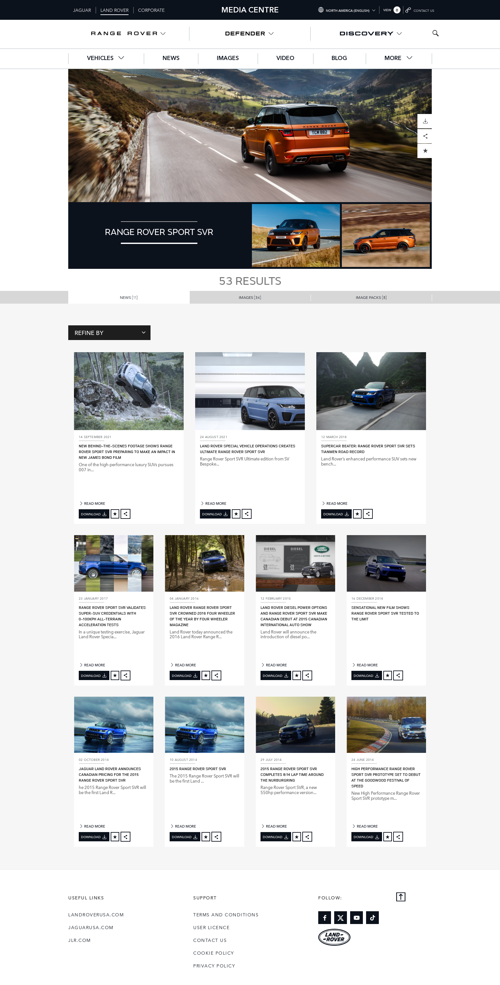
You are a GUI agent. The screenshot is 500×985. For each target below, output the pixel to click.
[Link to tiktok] (372, 917)
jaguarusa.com (91, 927)
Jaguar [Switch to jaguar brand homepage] (82, 10)
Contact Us (210, 940)
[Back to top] (401, 897)
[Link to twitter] (340, 917)
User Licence (211, 927)
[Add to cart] (115, 514)
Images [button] (250, 297)
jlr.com (79, 940)
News (171, 58)
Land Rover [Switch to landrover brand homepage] (114, 10)
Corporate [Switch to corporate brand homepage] (151, 10)
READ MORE (92, 503)
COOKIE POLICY (213, 953)
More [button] (399, 58)
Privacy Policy (214, 965)
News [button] (129, 297)
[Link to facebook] (324, 917)
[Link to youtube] (356, 917)
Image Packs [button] (371, 297)
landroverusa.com (96, 914)
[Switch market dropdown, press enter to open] (346, 10)
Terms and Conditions (226, 914)
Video (285, 58)
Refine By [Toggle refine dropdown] (110, 332)
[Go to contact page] (420, 9)
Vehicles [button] (106, 58)
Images (228, 58)
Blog (339, 58)
